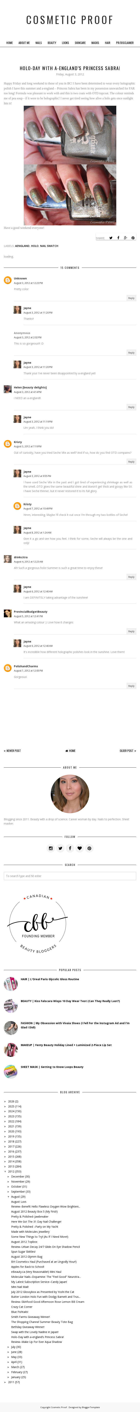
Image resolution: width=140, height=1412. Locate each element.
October (16, 1186)
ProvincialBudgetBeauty (30, 611)
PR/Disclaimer (125, 42)
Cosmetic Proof (70, 19)
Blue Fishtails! (19, 1312)
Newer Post (14, 750)
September (18, 1191)
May (14, 1357)
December (17, 1176)
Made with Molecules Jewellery (30, 1231)
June (14, 1352)
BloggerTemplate (91, 1407)
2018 (11, 1141)
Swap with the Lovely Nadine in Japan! (34, 1332)
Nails (38, 42)
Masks (95, 42)
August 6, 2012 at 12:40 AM (38, 591)
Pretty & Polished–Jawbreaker (29, 1216)
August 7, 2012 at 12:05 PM (28, 670)
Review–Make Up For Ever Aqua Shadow (36, 1342)
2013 (11, 1166)
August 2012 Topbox (24, 1242)
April (14, 1362)
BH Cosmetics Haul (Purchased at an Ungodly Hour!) (44, 1261)
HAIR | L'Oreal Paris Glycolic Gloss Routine (50, 979)
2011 (11, 1382)
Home (9, 42)
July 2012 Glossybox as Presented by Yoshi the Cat (42, 1292)
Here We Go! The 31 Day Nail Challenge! (36, 1221)
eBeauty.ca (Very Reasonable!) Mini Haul (36, 1272)
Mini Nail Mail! (20, 1287)
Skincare (80, 42)
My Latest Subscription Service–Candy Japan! (39, 1282)
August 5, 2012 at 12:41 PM (28, 616)
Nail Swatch (49, 246)
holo (35, 246)
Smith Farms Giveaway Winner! (30, 1317)
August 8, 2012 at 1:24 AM (37, 532)
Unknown (20, 278)
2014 (11, 1161)
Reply (131, 298)
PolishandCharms (26, 666)
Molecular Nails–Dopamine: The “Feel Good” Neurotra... (46, 1277)
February (16, 1372)
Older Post (126, 750)
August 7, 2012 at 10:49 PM (38, 508)
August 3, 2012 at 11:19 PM (38, 421)
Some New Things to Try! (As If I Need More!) (39, 1237)
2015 (11, 1156)
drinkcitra (21, 557)
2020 (11, 1131)
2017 (11, 1146)
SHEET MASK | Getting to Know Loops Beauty (52, 1067)
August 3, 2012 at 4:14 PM (27, 392)
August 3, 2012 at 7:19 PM (27, 446)
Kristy (18, 442)
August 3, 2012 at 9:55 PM (37, 476)
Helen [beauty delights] (30, 387)
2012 (11, 1171)
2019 (11, 1136)
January (15, 1377)
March (15, 1367)
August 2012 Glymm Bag (26, 1256)
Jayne (27, 308)
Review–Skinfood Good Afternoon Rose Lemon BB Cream (47, 1302)
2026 (11, 1101)
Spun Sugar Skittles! (23, 1251)
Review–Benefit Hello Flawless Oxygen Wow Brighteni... (45, 1206)
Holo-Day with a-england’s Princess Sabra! (37, 1337)
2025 (11, 1106)
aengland (22, 246)
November (17, 1181)
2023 (11, 1116)
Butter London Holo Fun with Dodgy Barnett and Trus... (45, 1297)
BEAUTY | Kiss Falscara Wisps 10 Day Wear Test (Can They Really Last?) (70, 1001)
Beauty (52, 42)
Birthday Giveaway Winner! (27, 1327)
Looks (65, 42)
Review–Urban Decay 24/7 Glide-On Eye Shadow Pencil (45, 1247)
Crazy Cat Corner (21, 1307)
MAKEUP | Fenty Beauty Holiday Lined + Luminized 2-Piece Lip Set (66, 1045)
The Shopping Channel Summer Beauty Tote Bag (42, 1322)
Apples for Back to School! (27, 1267)
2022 (11, 1121)
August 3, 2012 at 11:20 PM (38, 312)
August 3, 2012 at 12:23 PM (28, 283)
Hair (107, 42)
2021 (11, 1126)
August (15, 1196)
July (13, 1347)
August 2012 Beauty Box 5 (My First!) (34, 1211)
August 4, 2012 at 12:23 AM (28, 561)
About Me (24, 42)
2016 (11, 1151)
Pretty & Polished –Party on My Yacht (34, 1226)
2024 (11, 1111)
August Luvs (18, 1201)
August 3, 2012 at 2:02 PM (27, 337)
